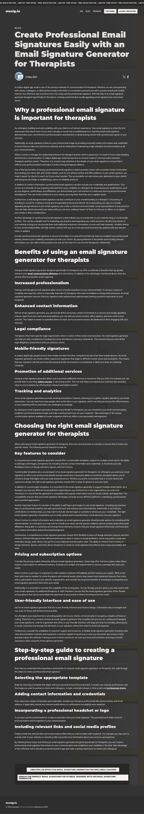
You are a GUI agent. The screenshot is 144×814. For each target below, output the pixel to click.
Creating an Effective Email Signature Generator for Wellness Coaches (72, 770)
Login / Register (127, 11)
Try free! (110, 11)
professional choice (116, 688)
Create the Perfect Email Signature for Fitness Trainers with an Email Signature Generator (67, 778)
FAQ (81, 11)
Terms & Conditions (27, 808)
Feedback (97, 11)
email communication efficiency (43, 273)
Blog (88, 11)
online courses (45, 382)
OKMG (45, 808)
